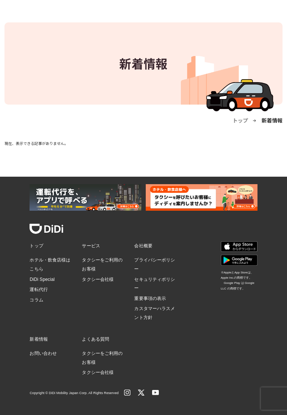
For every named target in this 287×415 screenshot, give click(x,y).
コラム (36, 300)
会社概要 (143, 245)
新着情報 (38, 339)
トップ (240, 120)
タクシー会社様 (98, 279)
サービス (91, 245)
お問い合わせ (43, 353)
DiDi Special (42, 279)
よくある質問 (95, 339)
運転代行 (38, 289)
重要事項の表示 (150, 298)
